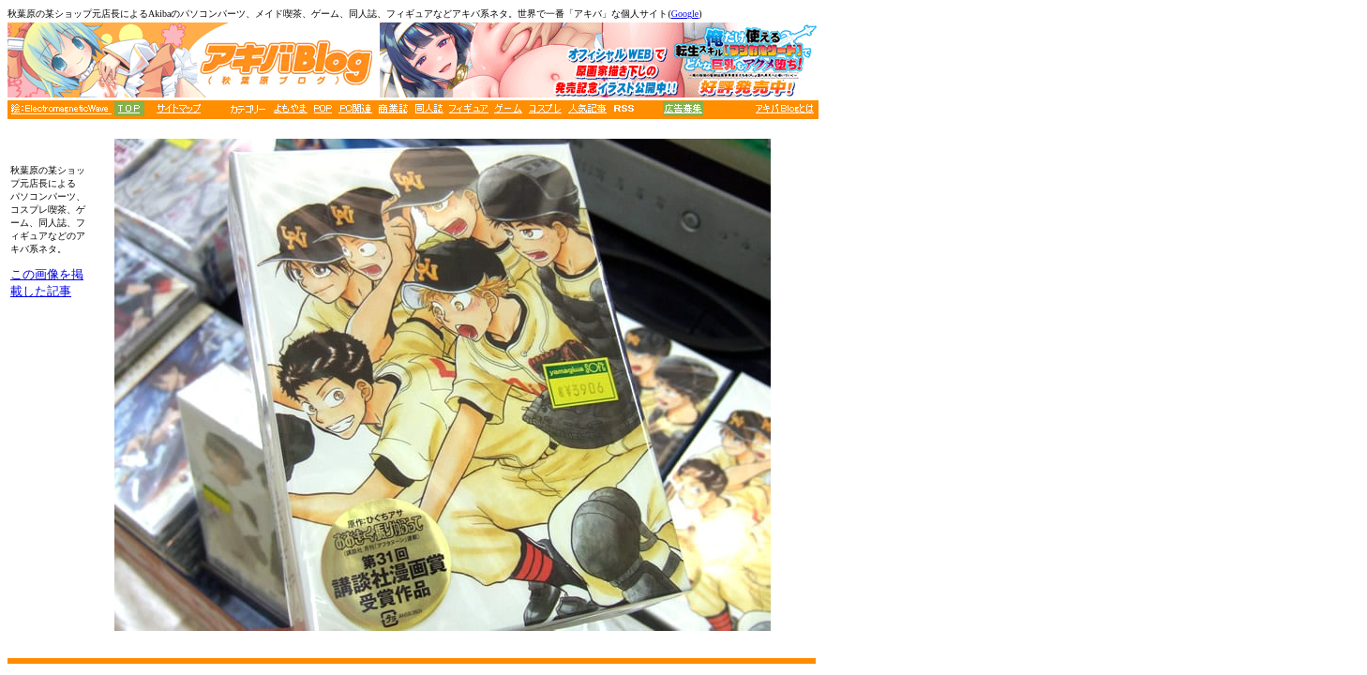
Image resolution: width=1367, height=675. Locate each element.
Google (685, 13)
